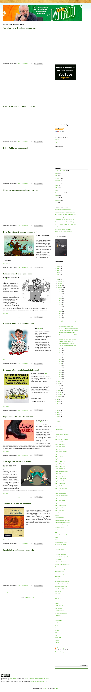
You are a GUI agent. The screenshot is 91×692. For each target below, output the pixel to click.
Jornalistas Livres (7, 466)
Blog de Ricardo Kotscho (60, 503)
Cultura (56, 175)
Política (56, 197)
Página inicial (28, 592)
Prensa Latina (58, 601)
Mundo (56, 195)
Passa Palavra (58, 591)
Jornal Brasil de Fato (59, 549)
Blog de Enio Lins (59, 456)
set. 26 (60, 298)
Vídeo (56, 202)
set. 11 (60, 357)
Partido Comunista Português (61, 588)
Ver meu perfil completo (60, 651)
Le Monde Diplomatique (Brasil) (62, 564)
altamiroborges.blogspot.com (16, 679)
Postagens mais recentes (10, 592)
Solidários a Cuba (59, 623)
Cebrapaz (57, 515)
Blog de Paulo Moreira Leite (61, 495)
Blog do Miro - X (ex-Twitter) (61, 142)
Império (56, 183)
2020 (58, 277)
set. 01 (60, 378)
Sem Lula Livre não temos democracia (18, 550)
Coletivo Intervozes (59, 517)
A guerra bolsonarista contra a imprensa (68, 324)
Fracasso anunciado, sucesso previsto (63, 229)
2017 (58, 401)
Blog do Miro (4, 678)
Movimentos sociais (59, 192)
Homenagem (57, 180)
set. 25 (60, 300)
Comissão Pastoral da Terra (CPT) (62, 520)
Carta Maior (40, 507)
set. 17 (60, 317)
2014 (58, 408)
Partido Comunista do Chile (61, 586)
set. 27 (60, 296)
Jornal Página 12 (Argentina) (61, 556)
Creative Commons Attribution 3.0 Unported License (37, 678)
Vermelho (5, 279)
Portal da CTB (58, 598)
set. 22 (60, 306)
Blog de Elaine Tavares (60, 454)
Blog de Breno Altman (60, 446)
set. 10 (60, 359)
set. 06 (60, 368)
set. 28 (60, 294)
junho (59, 385)
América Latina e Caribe (60, 170)
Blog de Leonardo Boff (60, 468)
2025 (58, 266)
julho (59, 383)
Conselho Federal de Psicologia (62, 525)
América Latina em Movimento (62, 434)
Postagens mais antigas (45, 592)
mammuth (45, 688)
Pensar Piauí (57, 596)
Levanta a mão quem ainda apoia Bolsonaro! (21, 370)
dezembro (60, 281)
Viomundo (57, 642)
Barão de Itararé (58, 436)
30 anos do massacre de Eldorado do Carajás (65, 222)
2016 (58, 403)
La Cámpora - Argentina (60, 561)
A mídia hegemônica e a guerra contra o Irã (64, 226)
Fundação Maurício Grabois (61, 542)
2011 (58, 414)
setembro (60, 287)
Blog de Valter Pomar (59, 510)
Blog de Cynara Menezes (60, 449)
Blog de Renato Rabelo (60, 498)
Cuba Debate (58, 530)
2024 (58, 268)
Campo (56, 173)
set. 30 (60, 289)
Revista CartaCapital (59, 610)
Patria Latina (58, 593)
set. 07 (60, 365)
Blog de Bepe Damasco (60, 444)
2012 (58, 412)
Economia (57, 178)
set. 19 (60, 313)
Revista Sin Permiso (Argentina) (62, 618)
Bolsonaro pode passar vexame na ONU (19, 324)
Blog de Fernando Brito (60, 461)
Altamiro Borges (61, 648)
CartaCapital (39, 237)
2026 (58, 264)
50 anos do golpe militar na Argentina (63, 231)
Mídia (56, 188)
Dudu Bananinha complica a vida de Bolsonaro (65, 214)
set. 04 (60, 372)
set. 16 (60, 320)
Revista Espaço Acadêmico (61, 613)
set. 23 (60, 304)
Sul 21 (56, 625)
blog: (46, 373)
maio (59, 388)
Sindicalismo (58, 200)
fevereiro (60, 394)
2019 (58, 279)
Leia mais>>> (6, 263)
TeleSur (56, 628)
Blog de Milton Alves (59, 490)
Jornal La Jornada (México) (61, 554)
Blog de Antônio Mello (60, 441)
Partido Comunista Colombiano (62, 581)
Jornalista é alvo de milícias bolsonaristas (68, 321)
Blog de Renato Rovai (60, 500)
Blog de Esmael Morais (60, 459)
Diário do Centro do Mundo (61, 534)
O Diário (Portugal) (59, 571)
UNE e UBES (58, 637)
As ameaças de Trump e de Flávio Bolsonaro (65, 219)
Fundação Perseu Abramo (60, 544)
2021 (58, 274)
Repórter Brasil (58, 608)
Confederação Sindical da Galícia (62, 522)
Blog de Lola (58, 473)
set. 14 (60, 350)
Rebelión (57, 603)
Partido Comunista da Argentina (62, 583)
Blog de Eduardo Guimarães (61, 451)
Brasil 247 (57, 512)
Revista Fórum (58, 615)
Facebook (57, 139)
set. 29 (60, 291)
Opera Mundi (58, 576)
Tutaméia (57, 630)
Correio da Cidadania (59, 527)
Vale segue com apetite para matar (17, 462)
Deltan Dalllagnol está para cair (15, 148)
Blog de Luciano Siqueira (60, 478)
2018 (58, 399)
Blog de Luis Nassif (59, 481)
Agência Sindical (58, 432)
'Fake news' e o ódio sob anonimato (17, 504)
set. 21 (60, 309)
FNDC (56, 539)
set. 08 (60, 363)
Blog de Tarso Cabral (59, 508)
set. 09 (60, 361)
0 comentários (25, 63)
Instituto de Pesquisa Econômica (62, 547)
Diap (56, 532)
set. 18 (60, 315)
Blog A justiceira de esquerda (61, 439)
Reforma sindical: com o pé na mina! (17, 274)
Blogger (56, 688)
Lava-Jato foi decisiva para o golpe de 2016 (20, 232)
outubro (60, 285)
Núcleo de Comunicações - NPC (62, 569)
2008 (58, 421)
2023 (58, 270)
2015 (58, 406)
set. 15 (60, 348)
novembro (60, 283)
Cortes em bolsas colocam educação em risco (21, 190)
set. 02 (60, 376)
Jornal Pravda (58, 559)
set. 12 (60, 355)
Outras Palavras (58, 579)
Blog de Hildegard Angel (60, 463)
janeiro (59, 396)
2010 (58, 416)
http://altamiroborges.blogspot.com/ (38, 681)
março (59, 392)
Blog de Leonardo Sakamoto (61, 471)
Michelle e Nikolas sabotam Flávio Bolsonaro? (65, 224)
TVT (56, 632)
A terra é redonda (58, 429)
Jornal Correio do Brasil (60, 552)
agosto (59, 381)
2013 (58, 410)
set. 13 (60, 352)
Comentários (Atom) (29, 597)
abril (59, 390)
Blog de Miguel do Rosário (61, 488)
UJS (56, 635)
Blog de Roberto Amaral (60, 505)
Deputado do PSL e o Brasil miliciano (18, 417)
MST (56, 566)
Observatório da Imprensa (60, 574)
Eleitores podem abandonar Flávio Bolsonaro (65, 212)
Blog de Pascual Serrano (60, 493)
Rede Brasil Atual (59, 605)
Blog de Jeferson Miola (60, 466)
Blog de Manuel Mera (60, 483)
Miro (56, 190)
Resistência (39, 328)
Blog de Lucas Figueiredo (60, 476)
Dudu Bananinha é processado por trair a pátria (65, 217)
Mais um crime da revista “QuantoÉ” (63, 209)
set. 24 (60, 302)
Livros (56, 185)
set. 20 (60, 311)
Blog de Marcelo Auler (60, 485)
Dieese (56, 537)
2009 (58, 419)
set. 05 (60, 370)
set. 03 (60, 374)
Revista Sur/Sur (58, 620)
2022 (58, 272)
